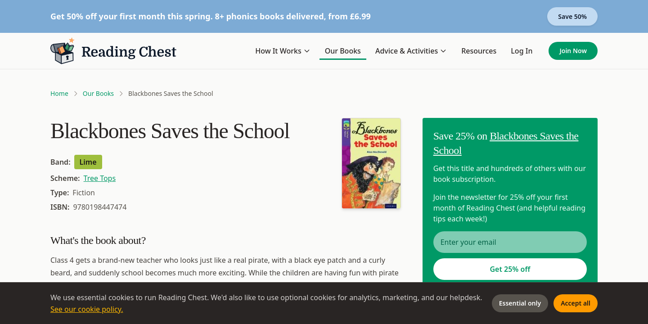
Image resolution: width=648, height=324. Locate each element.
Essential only (520, 303)
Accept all (575, 303)
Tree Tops (100, 178)
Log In (521, 51)
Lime (88, 162)
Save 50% (572, 16)
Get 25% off (510, 269)
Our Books (343, 51)
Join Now (573, 50)
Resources (478, 51)
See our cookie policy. (86, 309)
